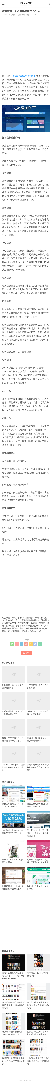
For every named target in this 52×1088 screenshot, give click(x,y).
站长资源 (25, 15)
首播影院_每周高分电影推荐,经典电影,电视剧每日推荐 (13, 1052)
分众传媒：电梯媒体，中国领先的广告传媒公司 (13, 822)
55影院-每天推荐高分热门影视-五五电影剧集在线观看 (38, 1052)
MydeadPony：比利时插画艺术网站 (13, 851)
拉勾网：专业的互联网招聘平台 (38, 878)
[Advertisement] (26, 44)
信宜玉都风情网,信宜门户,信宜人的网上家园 (38, 796)
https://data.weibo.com (24, 76)
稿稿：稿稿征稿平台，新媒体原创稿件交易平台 (13, 730)
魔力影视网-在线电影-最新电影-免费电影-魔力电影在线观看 (13, 996)
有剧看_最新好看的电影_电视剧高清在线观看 (13, 1024)
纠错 (34, 15)
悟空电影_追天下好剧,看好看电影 (38, 965)
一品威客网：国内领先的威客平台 (38, 677)
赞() (26, 653)
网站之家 (6, 631)
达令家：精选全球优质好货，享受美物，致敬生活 (38, 851)
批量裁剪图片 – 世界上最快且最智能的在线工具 (13, 878)
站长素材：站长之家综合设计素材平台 (13, 677)
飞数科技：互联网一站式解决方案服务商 (38, 703)
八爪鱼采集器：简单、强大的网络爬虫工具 (13, 703)
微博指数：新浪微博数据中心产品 (26, 631)
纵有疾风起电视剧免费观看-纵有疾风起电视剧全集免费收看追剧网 (13, 967)
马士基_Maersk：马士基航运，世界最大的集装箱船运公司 (38, 824)
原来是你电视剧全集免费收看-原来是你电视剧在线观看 (38, 996)
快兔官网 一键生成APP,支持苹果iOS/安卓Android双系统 (38, 758)
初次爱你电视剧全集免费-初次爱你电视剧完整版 (38, 1024)
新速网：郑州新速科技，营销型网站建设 (38, 730)
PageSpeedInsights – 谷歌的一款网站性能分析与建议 (13, 758)
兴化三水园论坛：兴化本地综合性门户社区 (13, 796)
